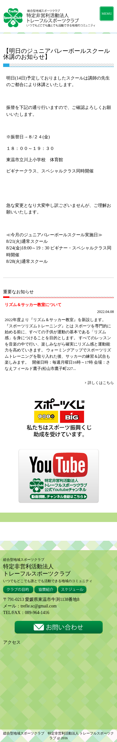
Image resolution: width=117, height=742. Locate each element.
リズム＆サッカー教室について (33, 304)
